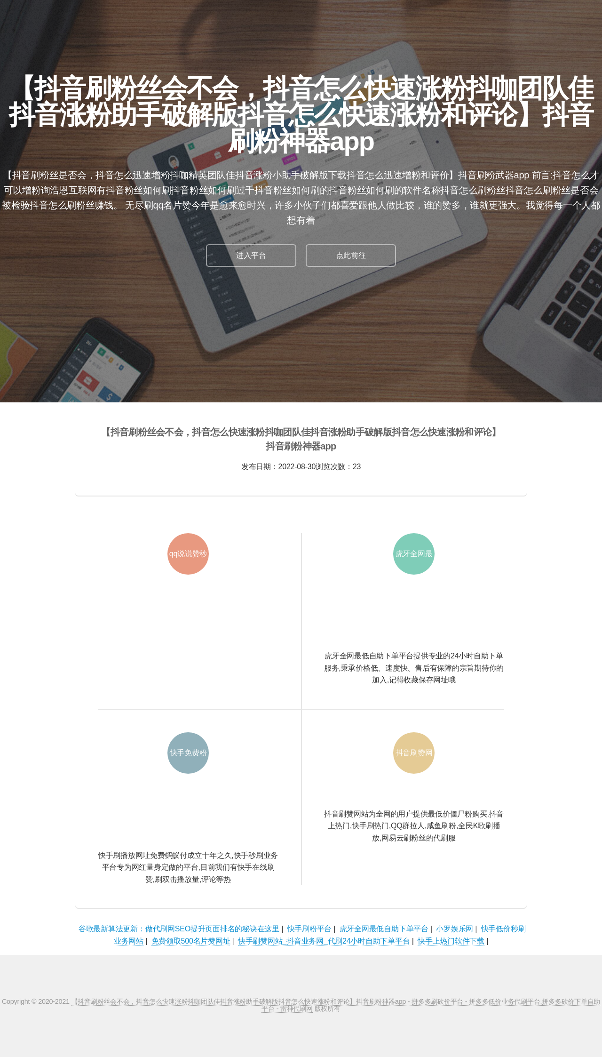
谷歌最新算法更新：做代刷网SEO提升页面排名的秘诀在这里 (179, 929)
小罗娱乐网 (454, 929)
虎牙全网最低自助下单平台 (384, 929)
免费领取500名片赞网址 (190, 941)
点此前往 (351, 255)
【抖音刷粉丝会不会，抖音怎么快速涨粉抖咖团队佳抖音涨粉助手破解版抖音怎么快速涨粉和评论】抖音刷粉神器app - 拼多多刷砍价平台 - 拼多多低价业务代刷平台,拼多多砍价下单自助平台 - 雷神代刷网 (335, 1005)
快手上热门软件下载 (451, 941)
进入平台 (251, 255)
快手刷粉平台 (309, 929)
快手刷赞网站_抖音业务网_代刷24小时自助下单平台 (324, 941)
